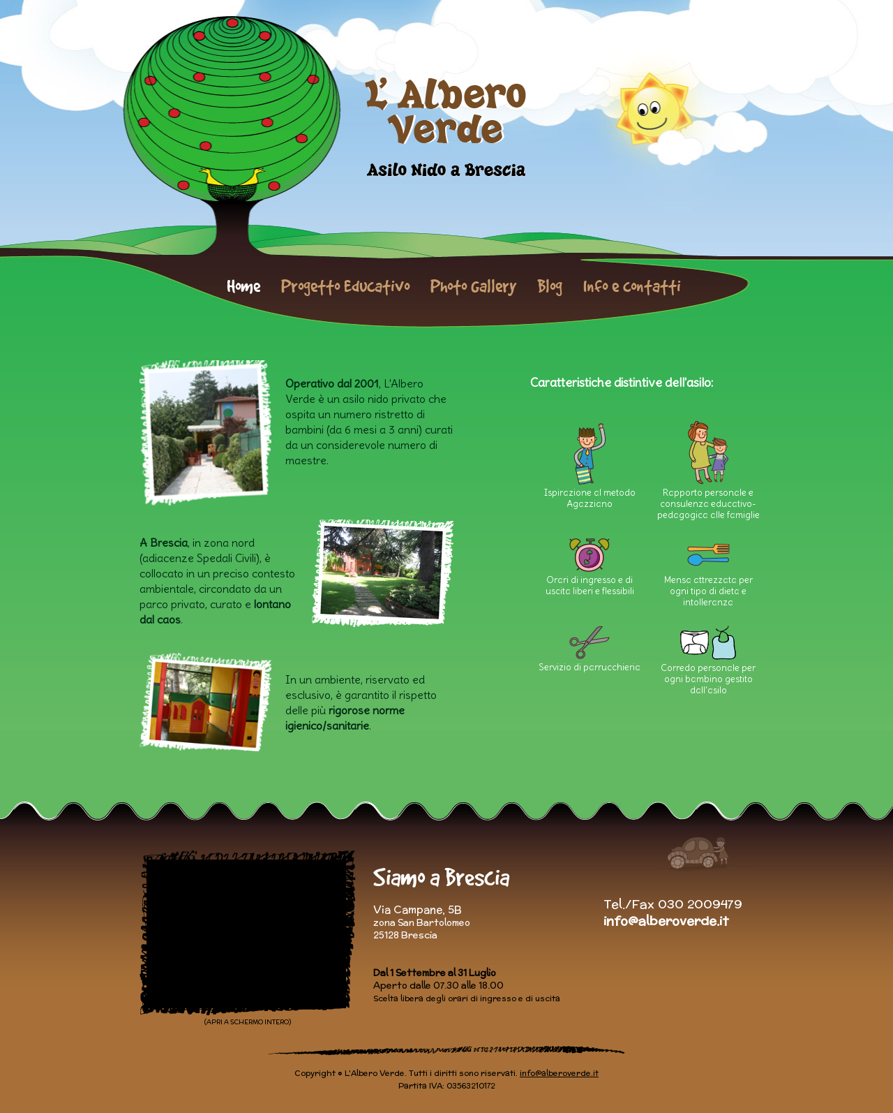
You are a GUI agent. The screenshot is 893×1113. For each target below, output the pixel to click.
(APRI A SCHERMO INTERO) (247, 1021)
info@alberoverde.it (665, 920)
